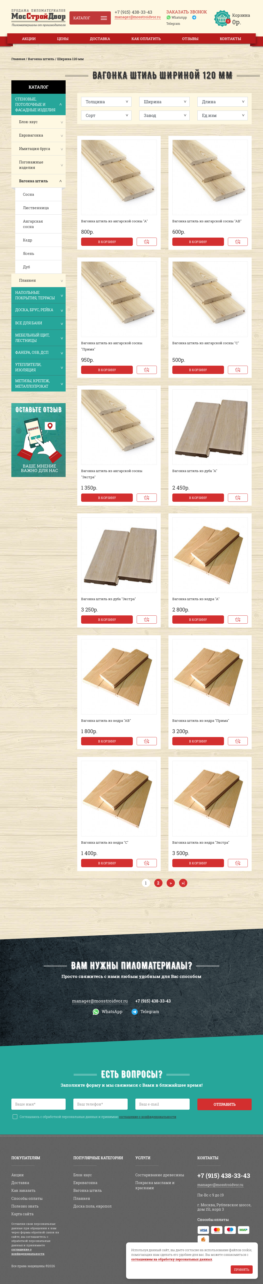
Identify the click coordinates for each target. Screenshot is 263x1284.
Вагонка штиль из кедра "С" (104, 842)
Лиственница (36, 207)
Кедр (27, 240)
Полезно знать (24, 1206)
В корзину (107, 242)
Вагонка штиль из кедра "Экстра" (200, 842)
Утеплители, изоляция (39, 367)
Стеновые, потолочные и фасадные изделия (39, 104)
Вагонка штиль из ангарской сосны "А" (114, 221)
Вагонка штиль (33, 180)
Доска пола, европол (92, 1206)
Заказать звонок (186, 12)
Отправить (225, 1104)
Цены (62, 38)
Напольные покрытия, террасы (39, 295)
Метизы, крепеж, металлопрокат (39, 383)
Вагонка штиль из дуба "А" (194, 470)
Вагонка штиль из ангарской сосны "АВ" (207, 221)
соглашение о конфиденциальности (147, 1117)
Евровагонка (31, 135)
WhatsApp (179, 17)
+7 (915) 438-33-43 (153, 1001)
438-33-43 (133, 12)
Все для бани (39, 323)
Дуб (26, 266)
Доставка (100, 38)
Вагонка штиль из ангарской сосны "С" (205, 343)
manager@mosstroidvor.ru (138, 16)
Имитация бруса (34, 148)
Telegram (173, 23)
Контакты (230, 38)
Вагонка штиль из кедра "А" (196, 599)
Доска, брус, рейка (39, 310)
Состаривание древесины (159, 1174)
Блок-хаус (28, 121)
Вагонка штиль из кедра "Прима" (200, 720)
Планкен (27, 280)
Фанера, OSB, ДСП (39, 353)
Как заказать (23, 1190)
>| (183, 883)
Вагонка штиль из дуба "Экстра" (108, 599)
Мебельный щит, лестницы (39, 338)
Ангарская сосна (33, 224)
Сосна (28, 194)
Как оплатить (146, 38)
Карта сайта (22, 1213)
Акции (29, 38)
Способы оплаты (27, 1198)
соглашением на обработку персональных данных (171, 1259)
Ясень (28, 253)
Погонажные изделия (31, 165)
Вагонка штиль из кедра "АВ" (106, 720)
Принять (241, 1269)
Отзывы (190, 38)
